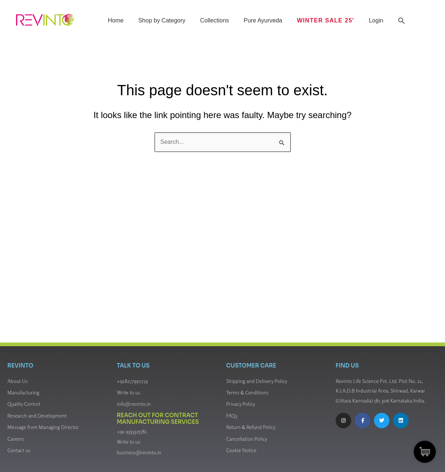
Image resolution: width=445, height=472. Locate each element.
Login (376, 20)
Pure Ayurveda (263, 20)
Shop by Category (161, 20)
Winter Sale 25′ (325, 20)
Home (116, 20)
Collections (214, 20)
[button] (402, 20)
